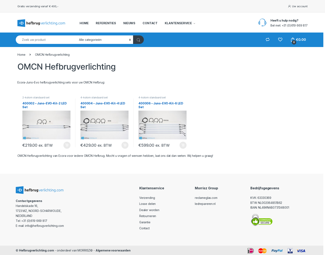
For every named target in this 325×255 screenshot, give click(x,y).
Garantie (144, 222)
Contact (144, 228)
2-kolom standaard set (36, 97)
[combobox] (46, 39)
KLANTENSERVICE (178, 23)
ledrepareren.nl (205, 203)
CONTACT (150, 23)
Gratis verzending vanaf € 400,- (37, 6)
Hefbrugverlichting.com (36, 250)
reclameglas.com (206, 197)
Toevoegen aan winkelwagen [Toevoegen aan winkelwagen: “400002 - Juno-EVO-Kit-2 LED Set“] (66, 145)
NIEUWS (129, 23)
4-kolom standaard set (94, 97)
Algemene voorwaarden (113, 250)
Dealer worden (149, 210)
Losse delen (147, 203)
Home (21, 54)
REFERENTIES (106, 23)
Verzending (147, 197)
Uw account (298, 6)
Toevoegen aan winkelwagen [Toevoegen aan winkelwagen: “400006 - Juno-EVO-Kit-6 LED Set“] (183, 145)
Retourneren (147, 216)
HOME (84, 23)
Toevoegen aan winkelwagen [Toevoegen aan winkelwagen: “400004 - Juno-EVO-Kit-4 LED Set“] (125, 145)
